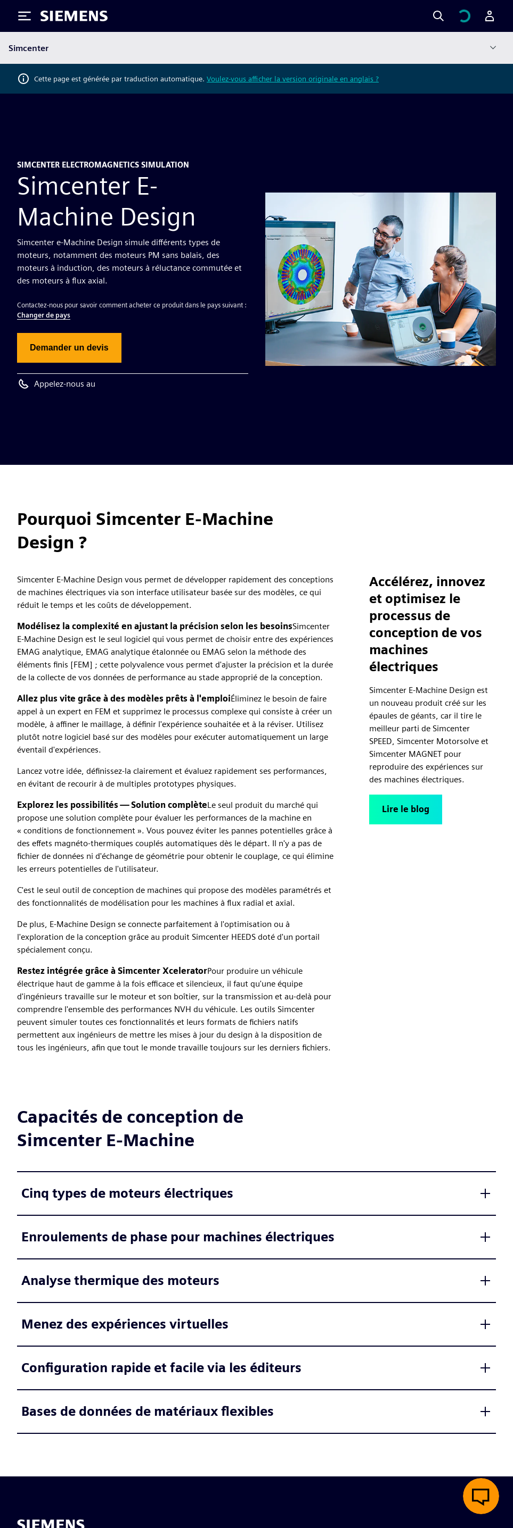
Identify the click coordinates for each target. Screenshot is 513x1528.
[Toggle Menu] (24, 16)
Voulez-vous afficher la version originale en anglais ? (293, 78)
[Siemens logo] (74, 16)
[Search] (438, 16)
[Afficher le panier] (464, 16)
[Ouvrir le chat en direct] (481, 1496)
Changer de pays (43, 315)
